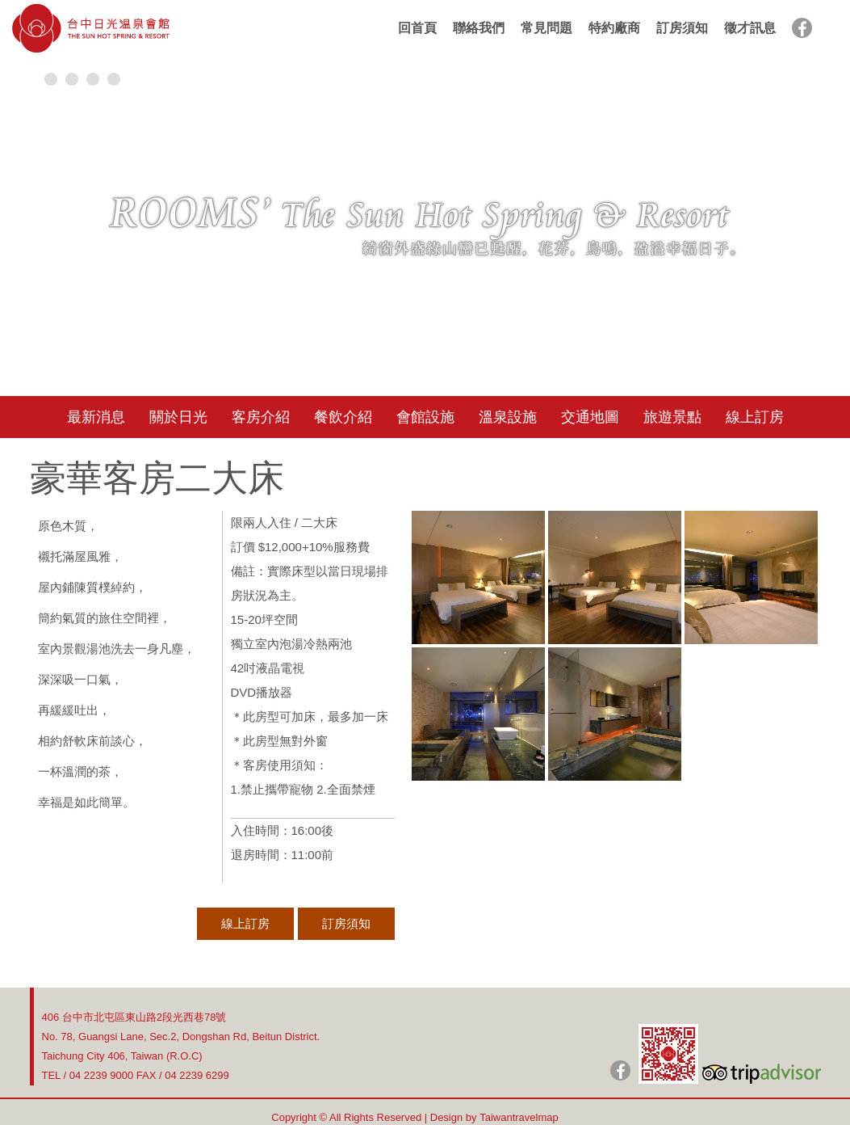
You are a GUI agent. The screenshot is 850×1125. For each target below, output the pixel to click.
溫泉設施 (508, 417)
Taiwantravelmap (519, 1117)
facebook (802, 28)
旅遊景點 (672, 417)
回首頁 (417, 28)
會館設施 (425, 417)
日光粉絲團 (620, 1070)
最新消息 (96, 417)
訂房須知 (682, 28)
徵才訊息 (750, 28)
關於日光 (178, 417)
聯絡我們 (479, 28)
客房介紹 (261, 417)
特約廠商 (614, 28)
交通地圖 (590, 417)
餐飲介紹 (343, 417)
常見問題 (546, 28)
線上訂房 (755, 417)
